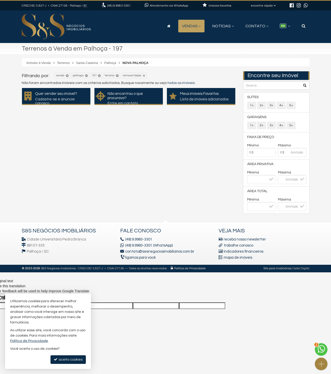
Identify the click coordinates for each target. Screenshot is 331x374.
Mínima (253, 172)
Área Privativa (260, 164)
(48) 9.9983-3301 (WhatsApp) (149, 245)
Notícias (223, 26)
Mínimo (253, 145)
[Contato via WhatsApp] (321, 349)
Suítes (253, 97)
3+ (271, 105)
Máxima (284, 172)
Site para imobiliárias (277, 268)
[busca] (303, 26)
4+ (281, 105)
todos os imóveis (181, 83)
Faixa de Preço (260, 137)
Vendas (191, 26)
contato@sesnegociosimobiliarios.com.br (159, 251)
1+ (251, 105)
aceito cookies (68, 359)
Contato (256, 26)
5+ (291, 105)
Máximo (284, 145)
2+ (261, 105)
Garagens (256, 117)
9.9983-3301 (119, 5)
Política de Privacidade (190, 268)
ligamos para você (140, 257)
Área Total (257, 191)
